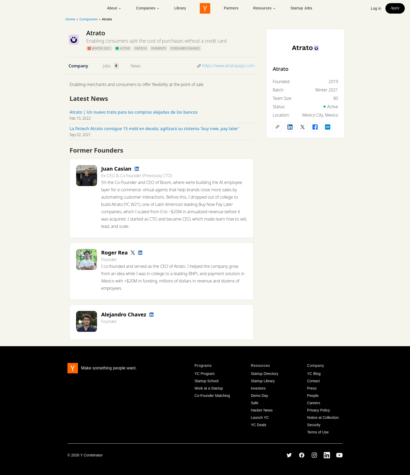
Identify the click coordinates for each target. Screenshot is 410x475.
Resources (264, 8)
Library (180, 8)
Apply (395, 8)
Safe (254, 403)
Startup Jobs (301, 8)
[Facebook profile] (315, 127)
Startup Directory (264, 374)
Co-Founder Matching (212, 395)
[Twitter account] (133, 253)
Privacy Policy (318, 410)
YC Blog (314, 374)
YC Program (205, 374)
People (313, 395)
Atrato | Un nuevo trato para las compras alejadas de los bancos (134, 112)
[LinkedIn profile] (137, 169)
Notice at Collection (323, 417)
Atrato (280, 68)
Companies (148, 8)
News (135, 66)
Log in (376, 8)
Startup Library (263, 381)
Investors (258, 388)
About (114, 8)
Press (312, 388)
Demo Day (259, 395)
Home (70, 19)
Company (78, 66)
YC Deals (258, 425)
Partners (231, 8)
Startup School (207, 381)
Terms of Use (318, 432)
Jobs (107, 66)
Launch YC (260, 417)
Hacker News (261, 410)
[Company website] (277, 127)
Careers (313, 403)
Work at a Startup (209, 388)
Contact (313, 381)
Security (314, 425)
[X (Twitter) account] (302, 127)
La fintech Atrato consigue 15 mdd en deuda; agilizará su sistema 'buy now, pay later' (154, 128)
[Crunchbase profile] (327, 127)
